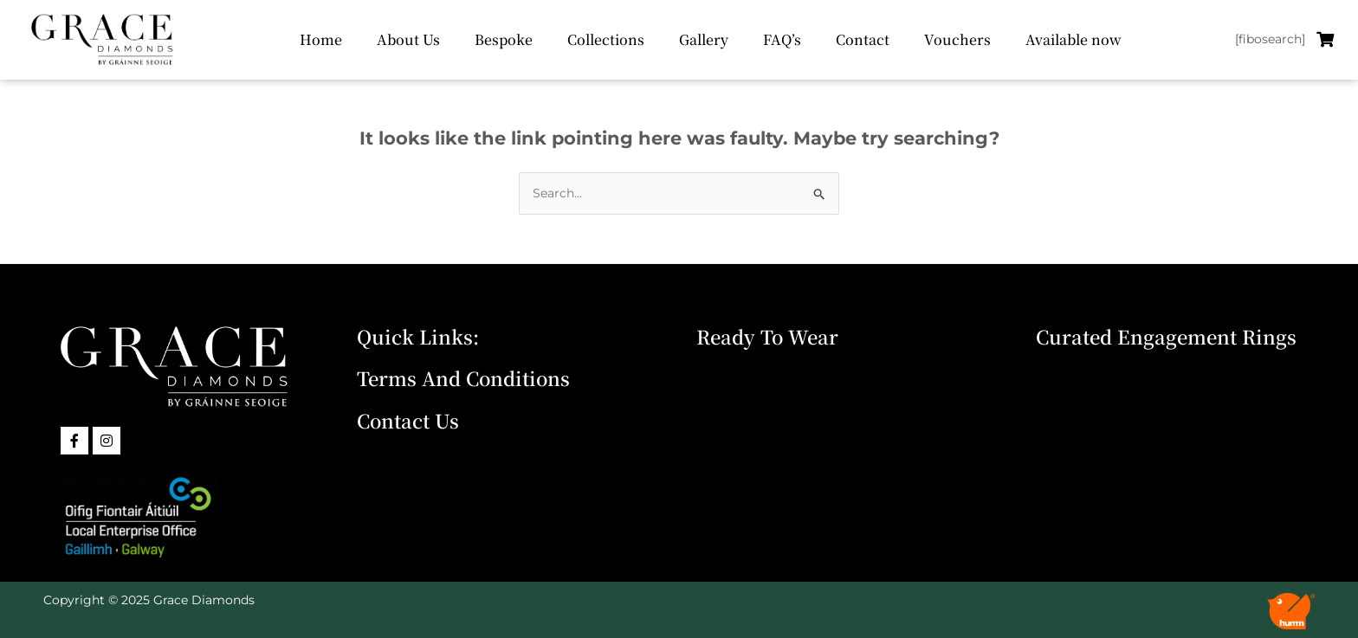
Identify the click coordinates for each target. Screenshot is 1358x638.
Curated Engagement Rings (1166, 336)
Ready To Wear (767, 336)
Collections (605, 39)
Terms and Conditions (463, 377)
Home (321, 39)
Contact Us (408, 420)
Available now (1073, 39)
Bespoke (504, 39)
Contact (862, 39)
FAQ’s (782, 39)
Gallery (703, 39)
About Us (408, 39)
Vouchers (957, 39)
